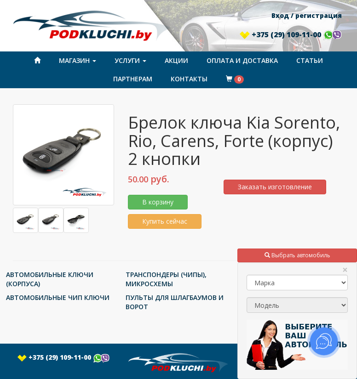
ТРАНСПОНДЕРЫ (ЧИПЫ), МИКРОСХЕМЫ (166, 279)
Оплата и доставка (242, 60)
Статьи (309, 60)
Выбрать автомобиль (297, 255)
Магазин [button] (77, 60)
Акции (176, 60)
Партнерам (132, 78)
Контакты (189, 78)
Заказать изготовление (275, 186)
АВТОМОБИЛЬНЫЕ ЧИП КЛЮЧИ (57, 297)
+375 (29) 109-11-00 (291, 34)
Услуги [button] (130, 60)
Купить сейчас (164, 221)
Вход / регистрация (306, 15)
